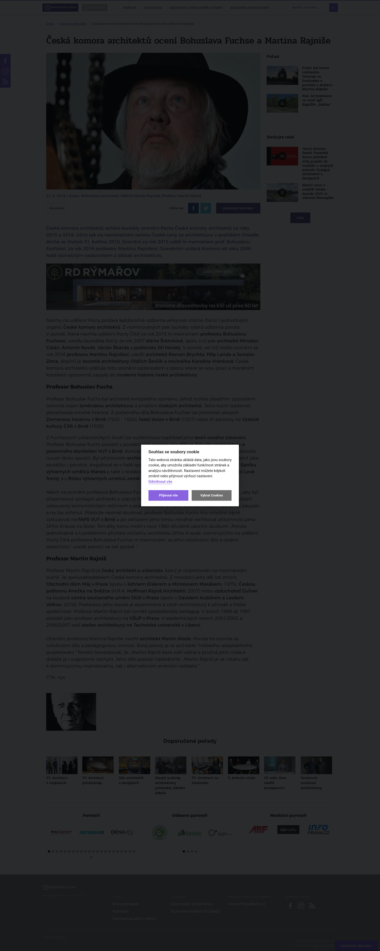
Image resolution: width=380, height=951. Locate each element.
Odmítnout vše (160, 482)
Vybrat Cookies (211, 495)
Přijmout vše (168, 495)
